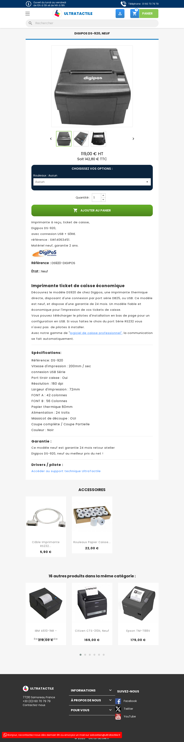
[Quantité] (96, 197)
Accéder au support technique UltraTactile (66, 471)
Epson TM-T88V (138, 631)
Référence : (41, 263)
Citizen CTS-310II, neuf (92, 631)
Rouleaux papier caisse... (92, 542)
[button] (80, 655)
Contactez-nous (34, 705)
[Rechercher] (92, 23)
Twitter (124, 709)
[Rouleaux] (92, 182)
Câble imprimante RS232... (46, 544)
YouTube (125, 717)
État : (35, 271)
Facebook (126, 701)
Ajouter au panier (92, 210)
